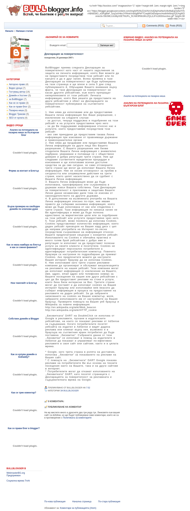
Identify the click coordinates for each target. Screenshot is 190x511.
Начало (9, 31)
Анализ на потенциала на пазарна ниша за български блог (24, 132)
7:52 (88, 388)
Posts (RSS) (176, 25)
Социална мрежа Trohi (18, 480)
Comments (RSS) (155, 25)
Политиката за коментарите (77, 417)
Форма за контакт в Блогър (24, 170)
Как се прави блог (18, 106)
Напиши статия (24, 31)
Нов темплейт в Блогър (24, 283)
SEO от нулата (16, 118)
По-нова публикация (54, 501)
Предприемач (13, 475)
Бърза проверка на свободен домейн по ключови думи (24, 207)
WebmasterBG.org (15, 473)
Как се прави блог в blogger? (24, 428)
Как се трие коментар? (23, 392)
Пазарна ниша (16, 110)
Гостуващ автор (17, 91)
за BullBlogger (16, 99)
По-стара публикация (109, 501)
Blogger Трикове (17, 114)
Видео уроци (15, 88)
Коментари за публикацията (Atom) (78, 508)
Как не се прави (17, 103)
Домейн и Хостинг (18, 95)
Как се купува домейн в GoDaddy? (24, 355)
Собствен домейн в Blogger (24, 318)
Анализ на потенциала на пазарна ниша (144, 96)
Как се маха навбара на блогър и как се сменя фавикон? (23, 246)
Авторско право (17, 84)
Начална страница (81, 501)
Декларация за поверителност (63, 53)
